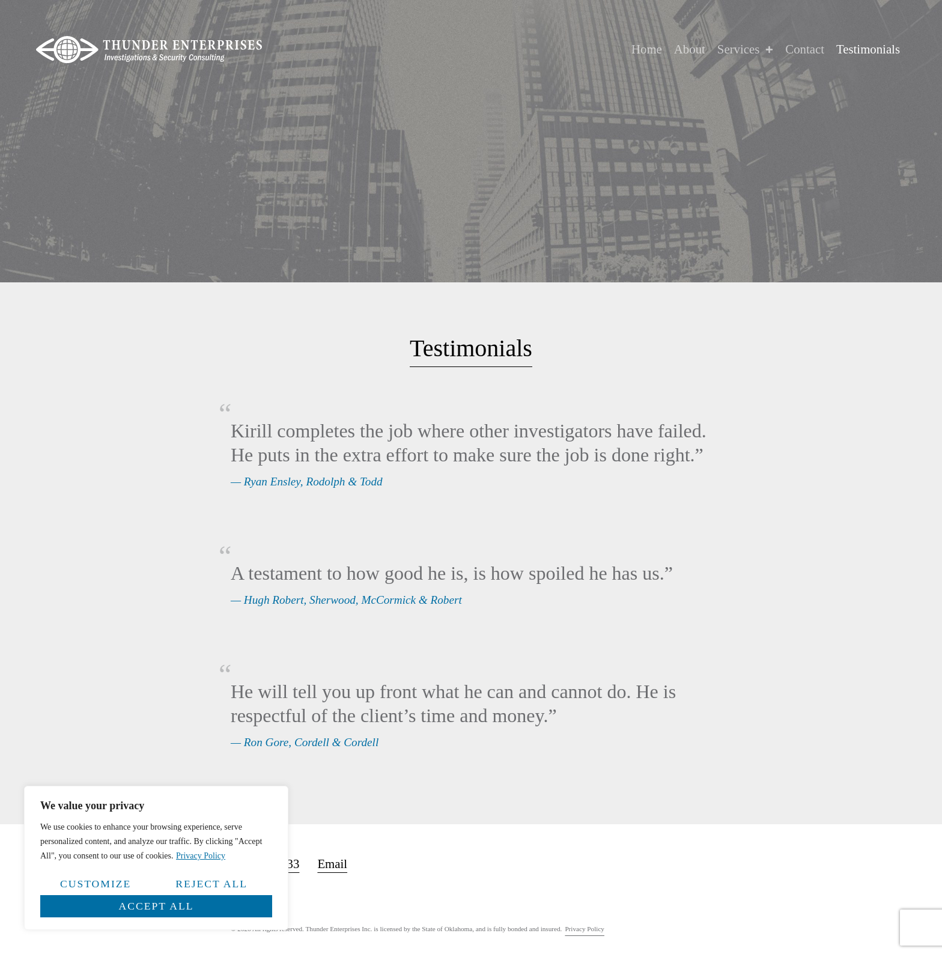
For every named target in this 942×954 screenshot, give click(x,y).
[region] (156, 858)
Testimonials (868, 49)
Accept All (156, 906)
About (689, 49)
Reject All (211, 884)
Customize (95, 884)
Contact (804, 49)
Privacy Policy (200, 855)
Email (332, 863)
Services (745, 49)
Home (646, 49)
